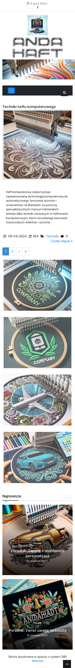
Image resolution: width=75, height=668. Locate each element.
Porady (37, 543)
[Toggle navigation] (11, 90)
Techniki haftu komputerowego (29, 107)
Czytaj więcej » (61, 241)
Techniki (52, 236)
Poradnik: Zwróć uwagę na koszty (37, 630)
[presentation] (65, 497)
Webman (37, 661)
